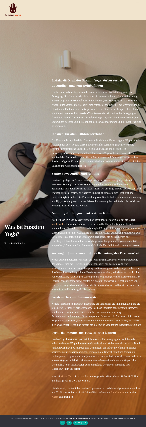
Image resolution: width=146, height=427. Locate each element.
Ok (62, 423)
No (69, 423)
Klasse (55, 396)
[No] (142, 420)
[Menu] (137, 4)
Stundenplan (117, 392)
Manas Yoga (67, 376)
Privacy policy (80, 423)
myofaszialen (58, 224)
